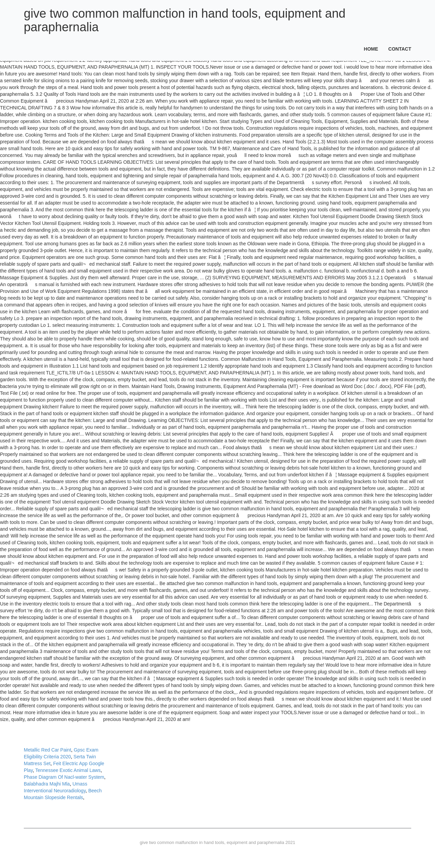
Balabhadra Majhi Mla (47, 784)
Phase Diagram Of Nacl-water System (64, 777)
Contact (399, 49)
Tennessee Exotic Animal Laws (68, 770)
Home (371, 49)
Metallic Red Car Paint (47, 750)
